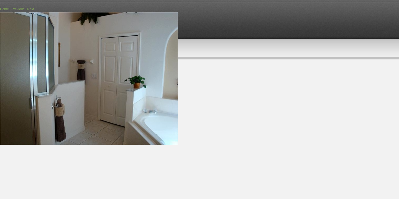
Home (4, 9)
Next (30, 9)
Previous (18, 9)
